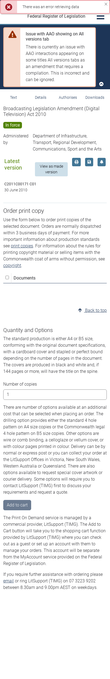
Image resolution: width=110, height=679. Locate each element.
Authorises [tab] (68, 97)
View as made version (51, 169)
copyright (12, 265)
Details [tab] (40, 97)
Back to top (92, 310)
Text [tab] (13, 97)
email (8, 580)
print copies (22, 245)
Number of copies (20, 384)
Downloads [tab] (94, 97)
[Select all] (7, 277)
